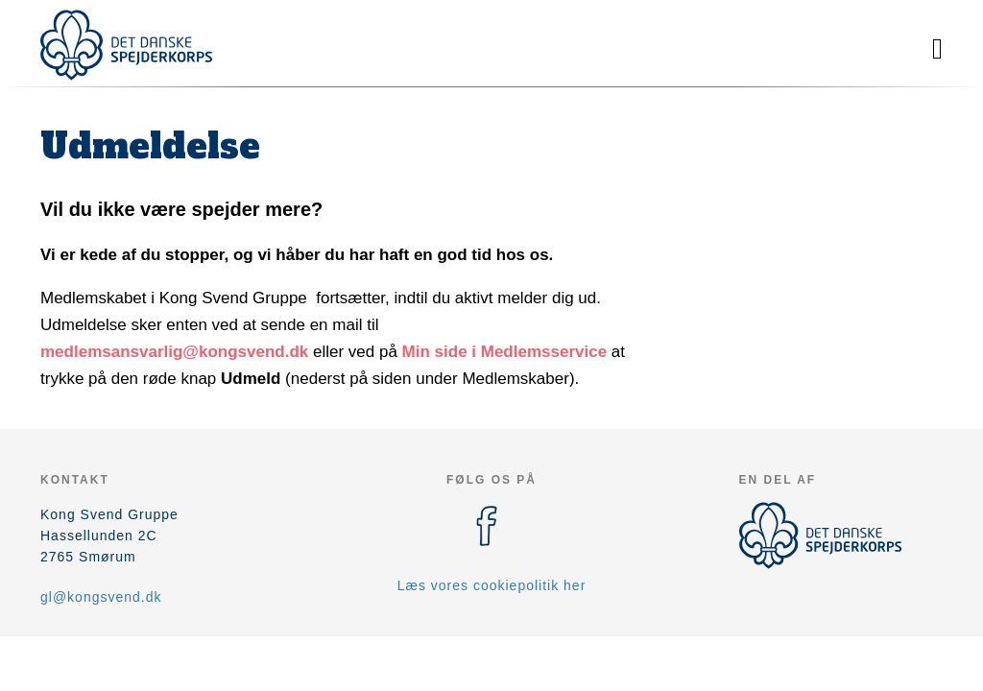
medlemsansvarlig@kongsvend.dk (174, 352)
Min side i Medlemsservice (505, 352)
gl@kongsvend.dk (101, 597)
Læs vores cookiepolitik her (492, 585)
